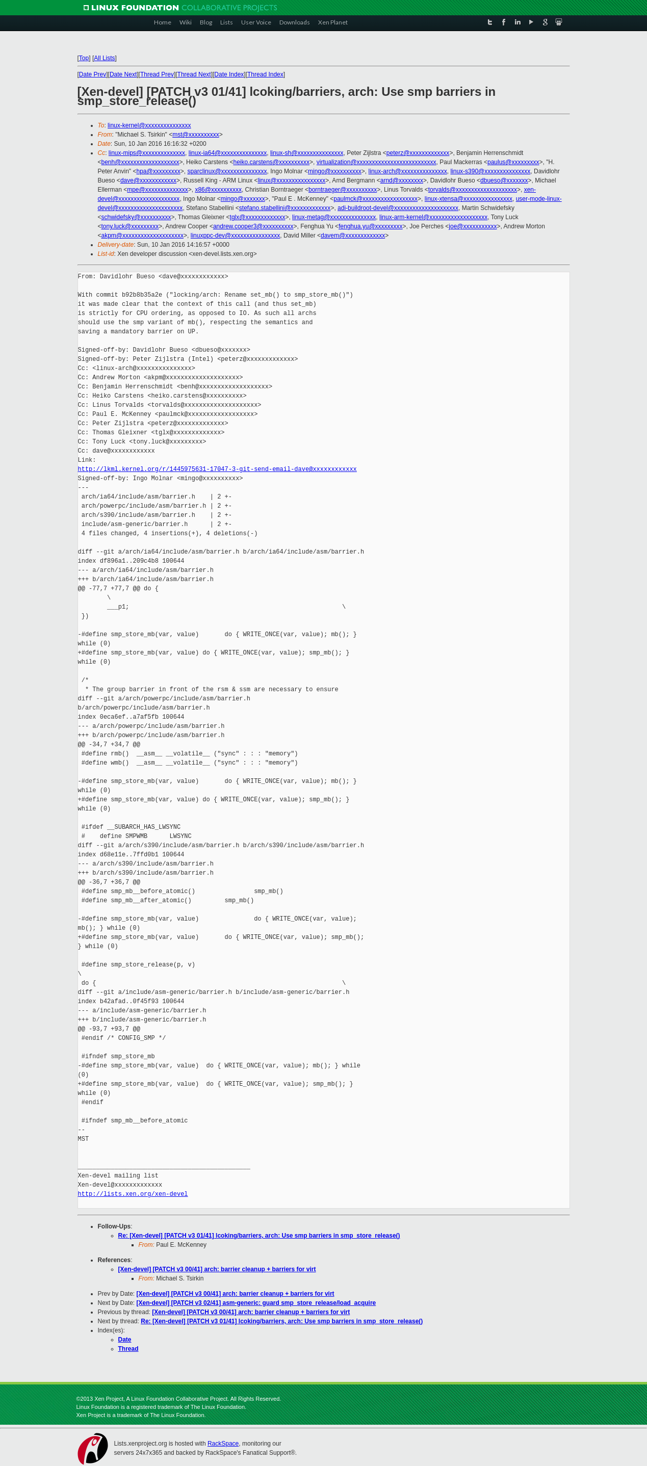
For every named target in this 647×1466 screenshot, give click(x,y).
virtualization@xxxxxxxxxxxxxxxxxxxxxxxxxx (376, 162)
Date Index (229, 74)
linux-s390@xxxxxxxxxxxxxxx (490, 171)
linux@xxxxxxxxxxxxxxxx (291, 180)
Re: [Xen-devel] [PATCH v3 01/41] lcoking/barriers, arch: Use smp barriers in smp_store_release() (259, 1235)
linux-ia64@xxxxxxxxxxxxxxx (228, 152)
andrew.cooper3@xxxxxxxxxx (253, 226)
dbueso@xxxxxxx (504, 180)
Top (84, 58)
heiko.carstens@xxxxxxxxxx (271, 162)
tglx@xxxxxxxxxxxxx (258, 217)
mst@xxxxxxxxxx (195, 134)
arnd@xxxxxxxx (401, 180)
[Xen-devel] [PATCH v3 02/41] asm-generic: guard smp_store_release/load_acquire (256, 1302)
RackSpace (223, 1443)
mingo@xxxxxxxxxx (334, 171)
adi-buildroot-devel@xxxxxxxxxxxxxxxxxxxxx (398, 208)
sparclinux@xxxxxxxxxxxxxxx (227, 171)
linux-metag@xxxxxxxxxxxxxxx (334, 217)
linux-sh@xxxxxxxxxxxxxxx (307, 152)
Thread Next (194, 74)
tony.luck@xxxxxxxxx (130, 226)
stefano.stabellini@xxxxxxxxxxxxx (285, 208)
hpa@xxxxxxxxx (158, 171)
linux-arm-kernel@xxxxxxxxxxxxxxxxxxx (433, 217)
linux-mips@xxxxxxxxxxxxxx (147, 152)
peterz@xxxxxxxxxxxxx (418, 152)
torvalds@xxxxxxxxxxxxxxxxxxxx (472, 189)
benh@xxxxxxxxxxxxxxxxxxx (140, 162)
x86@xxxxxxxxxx (218, 189)
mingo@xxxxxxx (243, 198)
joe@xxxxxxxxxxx (473, 226)
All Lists (104, 58)
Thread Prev (157, 74)
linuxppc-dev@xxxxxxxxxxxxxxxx (235, 235)
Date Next (123, 74)
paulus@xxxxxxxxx (513, 162)
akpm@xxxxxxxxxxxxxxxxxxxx (142, 235)
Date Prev (92, 74)
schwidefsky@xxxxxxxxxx (136, 217)
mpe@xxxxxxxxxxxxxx (157, 189)
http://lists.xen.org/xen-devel (133, 1194)
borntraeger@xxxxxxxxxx (342, 189)
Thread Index (265, 74)
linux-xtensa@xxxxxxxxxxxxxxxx (468, 198)
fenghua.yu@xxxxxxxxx (371, 226)
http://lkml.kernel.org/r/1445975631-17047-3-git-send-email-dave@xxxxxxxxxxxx (217, 469)
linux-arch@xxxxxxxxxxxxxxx (408, 171)
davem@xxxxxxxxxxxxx (353, 235)
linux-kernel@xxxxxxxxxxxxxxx (149, 125)
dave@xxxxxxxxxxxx (148, 180)
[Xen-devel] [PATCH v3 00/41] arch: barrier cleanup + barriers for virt (217, 1269)
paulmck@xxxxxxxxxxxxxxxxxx (375, 198)
